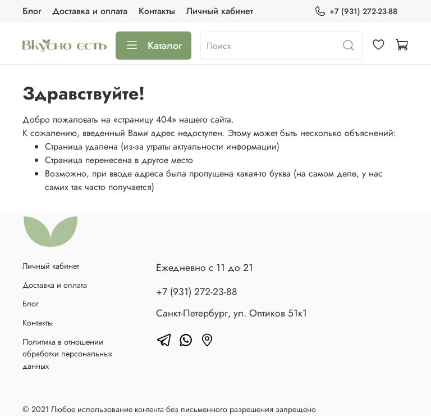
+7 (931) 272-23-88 (355, 11)
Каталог (153, 45)
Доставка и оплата (89, 10)
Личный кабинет (219, 10)
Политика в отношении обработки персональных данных (67, 354)
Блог (31, 10)
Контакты (157, 10)
